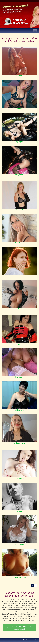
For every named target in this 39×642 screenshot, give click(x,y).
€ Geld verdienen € (29, 640)
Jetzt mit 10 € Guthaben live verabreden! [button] (19, 627)
